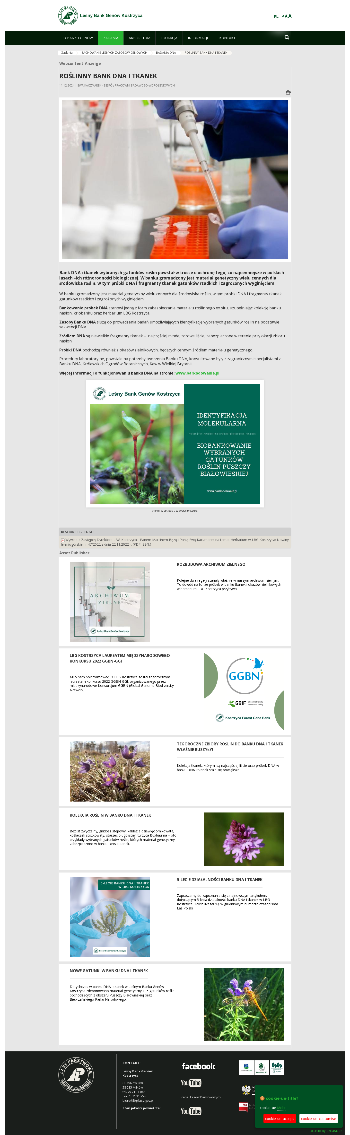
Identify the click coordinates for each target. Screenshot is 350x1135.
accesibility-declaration (326, 1131)
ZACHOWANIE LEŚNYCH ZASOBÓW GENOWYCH (114, 53)
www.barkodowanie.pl (197, 373)
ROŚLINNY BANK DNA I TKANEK (206, 53)
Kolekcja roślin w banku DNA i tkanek (110, 815)
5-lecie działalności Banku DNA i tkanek (219, 879)
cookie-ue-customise (318, 1118)
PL (276, 16)
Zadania (67, 53)
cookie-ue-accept (279, 1118)
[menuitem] (78, 38)
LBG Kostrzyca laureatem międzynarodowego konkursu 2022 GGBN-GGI (120, 658)
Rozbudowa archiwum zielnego (211, 564)
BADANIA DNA (166, 53)
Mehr (281, 1107)
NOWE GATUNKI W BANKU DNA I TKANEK (109, 970)
